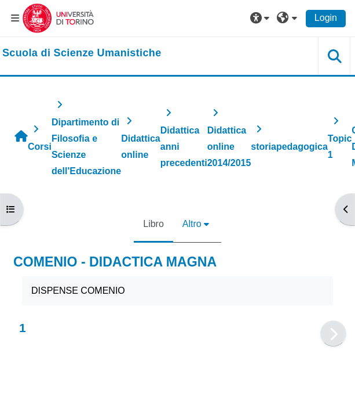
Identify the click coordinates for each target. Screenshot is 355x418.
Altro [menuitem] (192, 224)
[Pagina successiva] (333, 333)
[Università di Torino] (58, 18)
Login (325, 18)
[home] (82, 53)
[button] (261, 18)
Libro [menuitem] (153, 224)
